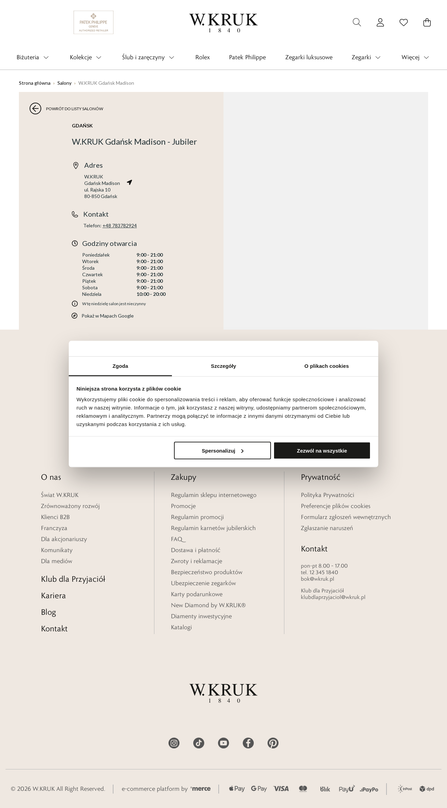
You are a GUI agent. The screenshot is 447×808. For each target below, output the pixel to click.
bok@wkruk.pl (317, 579)
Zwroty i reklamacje (196, 561)
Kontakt (54, 628)
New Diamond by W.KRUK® (208, 605)
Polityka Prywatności (327, 495)
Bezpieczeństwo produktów (206, 572)
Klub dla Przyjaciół (73, 579)
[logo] (223, 22)
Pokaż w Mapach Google (107, 316)
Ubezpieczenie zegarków (203, 583)
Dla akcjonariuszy (64, 539)
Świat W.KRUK (59, 495)
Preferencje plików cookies (335, 506)
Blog (48, 612)
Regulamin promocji (197, 517)
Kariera (53, 595)
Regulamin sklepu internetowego (214, 495)
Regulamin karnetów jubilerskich (213, 528)
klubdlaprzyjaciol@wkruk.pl (333, 597)
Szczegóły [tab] (223, 366)
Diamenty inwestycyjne (201, 616)
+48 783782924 (119, 225)
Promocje (183, 506)
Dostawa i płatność (195, 550)
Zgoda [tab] (120, 366)
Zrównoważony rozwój (70, 506)
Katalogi (181, 627)
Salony (64, 83)
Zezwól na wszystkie (322, 450)
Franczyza (54, 528)
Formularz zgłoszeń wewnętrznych (346, 517)
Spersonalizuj (223, 450)
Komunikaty (57, 550)
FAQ (176, 539)
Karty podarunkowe (196, 594)
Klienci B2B (55, 517)
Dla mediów (56, 561)
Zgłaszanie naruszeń (327, 528)
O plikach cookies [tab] (326, 366)
